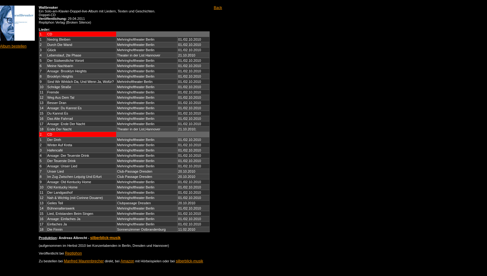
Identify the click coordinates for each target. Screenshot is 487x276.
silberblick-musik (105, 238)
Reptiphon (73, 253)
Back (218, 8)
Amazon (127, 261)
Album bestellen (13, 46)
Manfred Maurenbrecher (84, 261)
